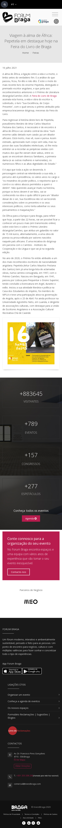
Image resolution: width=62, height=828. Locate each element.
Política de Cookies (50, 814)
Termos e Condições (32, 814)
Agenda (31, 518)
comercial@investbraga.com (27, 784)
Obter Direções (22, 766)
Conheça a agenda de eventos (24, 701)
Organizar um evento (19, 694)
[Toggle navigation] (55, 14)
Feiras (36, 52)
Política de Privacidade (11, 814)
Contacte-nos (18, 572)
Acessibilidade (28, 818)
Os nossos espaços (18, 707)
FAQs (40, 818)
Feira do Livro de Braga (44, 95)
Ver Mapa (19, 759)
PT (13, 4)
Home (25, 52)
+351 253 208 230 (25, 775)
